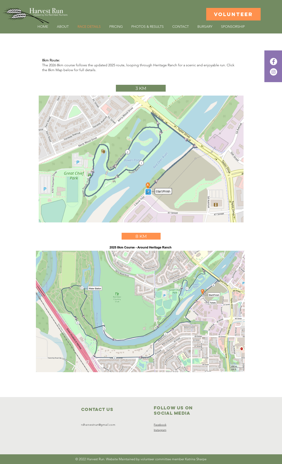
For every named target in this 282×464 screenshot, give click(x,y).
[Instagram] (273, 72)
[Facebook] (273, 61)
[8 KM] (141, 236)
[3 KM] (141, 88)
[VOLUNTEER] (233, 14)
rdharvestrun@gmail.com (98, 424)
